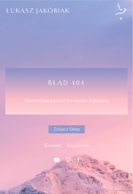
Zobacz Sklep (66, 129)
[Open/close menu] (121, 11)
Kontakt (53, 145)
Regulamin (78, 145)
